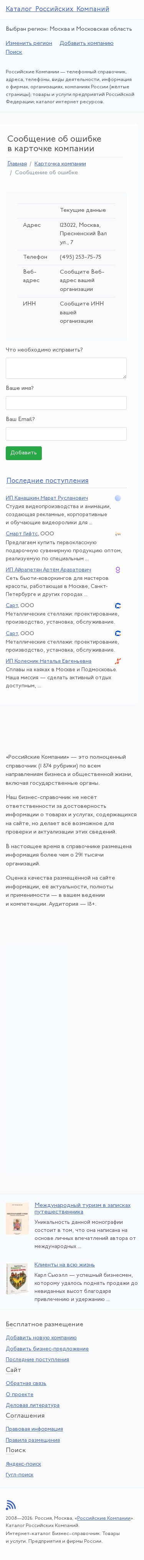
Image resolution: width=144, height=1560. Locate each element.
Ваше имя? (20, 388)
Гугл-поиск (19, 1475)
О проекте (19, 1395)
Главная (17, 164)
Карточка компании (60, 164)
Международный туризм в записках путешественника (83, 1209)
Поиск (14, 52)
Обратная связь (26, 1384)
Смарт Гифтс (22, 534)
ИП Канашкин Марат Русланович (47, 498)
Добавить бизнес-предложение (47, 1349)
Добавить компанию (87, 43)
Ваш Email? (20, 420)
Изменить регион (29, 43)
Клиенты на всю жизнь (65, 1265)
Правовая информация (34, 1429)
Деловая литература (33, 1405)
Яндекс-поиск (23, 1464)
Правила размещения (33, 1440)
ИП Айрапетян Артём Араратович (48, 570)
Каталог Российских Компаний (57, 9)
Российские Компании (104, 1518)
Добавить (23, 453)
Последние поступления (37, 1360)
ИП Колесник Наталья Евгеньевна (48, 661)
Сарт (12, 606)
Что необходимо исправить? (44, 350)
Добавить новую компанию (41, 1338)
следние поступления (48, 481)
